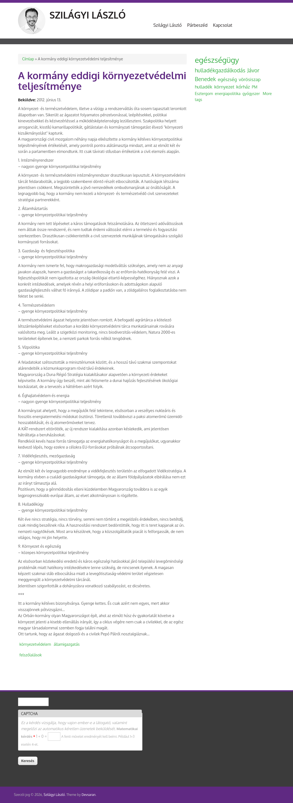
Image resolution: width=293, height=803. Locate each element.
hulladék (203, 87)
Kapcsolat (222, 25)
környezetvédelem (35, 644)
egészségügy (217, 60)
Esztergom (204, 93)
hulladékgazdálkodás (220, 70)
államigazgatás (67, 644)
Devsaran (88, 795)
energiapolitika (228, 93)
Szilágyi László (87, 15)
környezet (224, 87)
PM (254, 87)
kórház (243, 87)
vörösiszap (249, 79)
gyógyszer (251, 93)
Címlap (28, 59)
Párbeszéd (197, 25)
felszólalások (30, 655)
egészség (227, 79)
